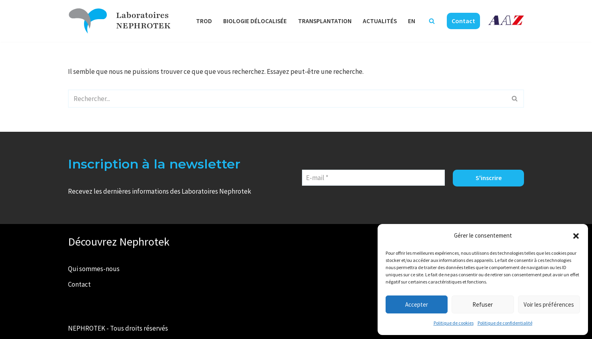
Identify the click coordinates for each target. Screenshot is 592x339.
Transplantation (325, 21)
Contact (463, 21)
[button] (576, 236)
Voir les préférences (549, 304)
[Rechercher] (432, 21)
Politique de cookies (454, 323)
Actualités (380, 21)
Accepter (416, 304)
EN (411, 21)
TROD (204, 21)
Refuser (482, 304)
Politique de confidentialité (505, 323)
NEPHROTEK (143, 26)
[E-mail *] (373, 178)
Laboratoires (142, 15)
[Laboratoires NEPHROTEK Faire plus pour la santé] (88, 21)
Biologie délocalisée (255, 21)
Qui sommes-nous (94, 268)
